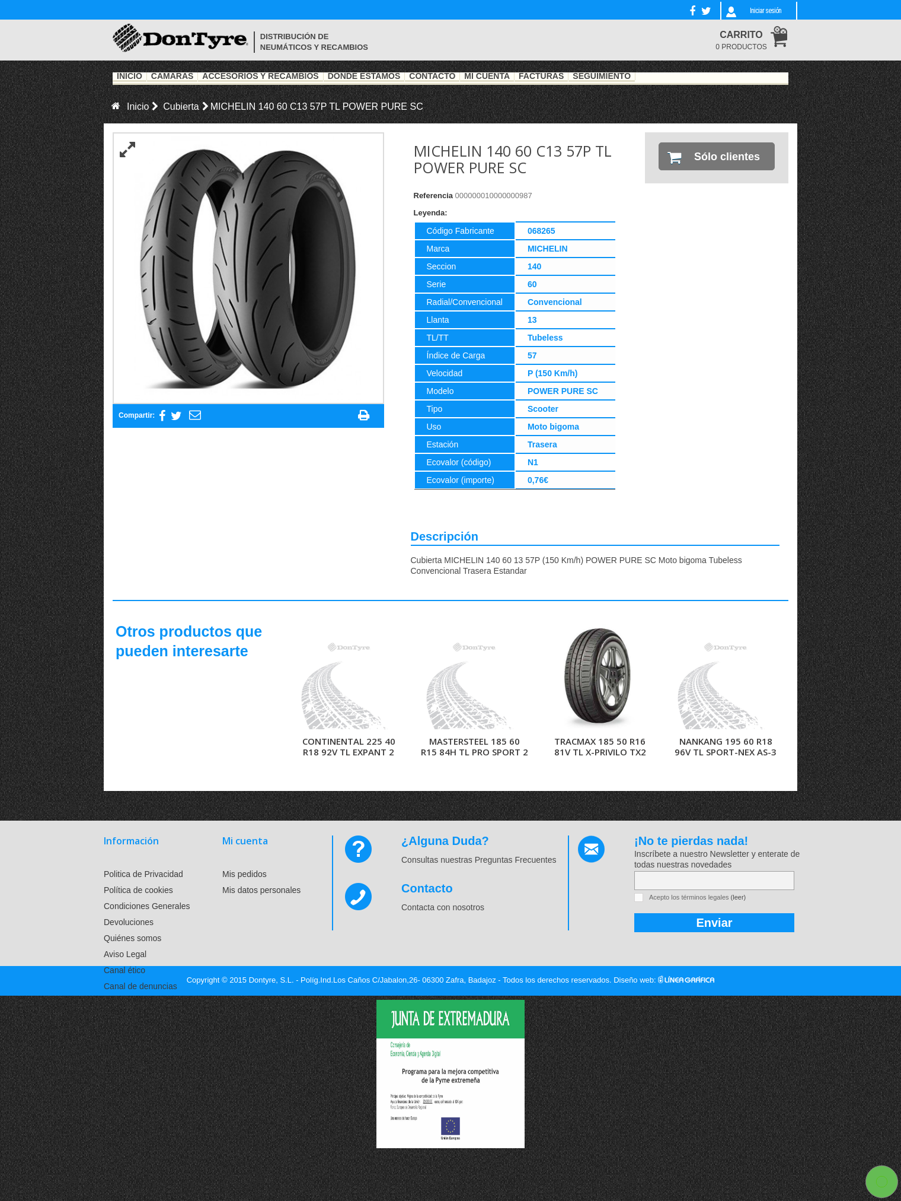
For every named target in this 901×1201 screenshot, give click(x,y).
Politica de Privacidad (143, 874)
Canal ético (124, 970)
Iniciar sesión (765, 11)
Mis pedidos (244, 874)
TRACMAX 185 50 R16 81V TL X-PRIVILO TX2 (600, 746)
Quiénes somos (132, 938)
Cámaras (172, 76)
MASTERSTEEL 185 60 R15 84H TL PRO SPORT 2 (474, 746)
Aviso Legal (125, 954)
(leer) (738, 897)
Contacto (432, 76)
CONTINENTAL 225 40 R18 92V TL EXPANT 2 (348, 746)
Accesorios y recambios (260, 76)
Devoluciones (129, 922)
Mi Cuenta (487, 76)
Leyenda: (431, 212)
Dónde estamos (364, 76)
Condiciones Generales (147, 906)
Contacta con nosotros (442, 907)
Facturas (541, 76)
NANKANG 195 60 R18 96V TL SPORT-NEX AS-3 (726, 746)
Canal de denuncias (140, 986)
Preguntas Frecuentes (516, 860)
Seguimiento (602, 76)
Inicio (129, 76)
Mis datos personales (261, 890)
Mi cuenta (245, 840)
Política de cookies (138, 890)
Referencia (433, 195)
